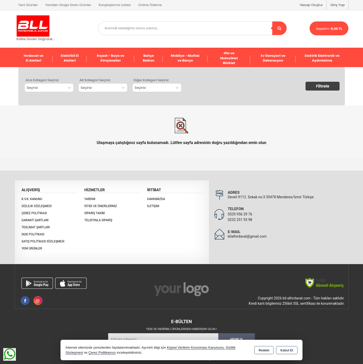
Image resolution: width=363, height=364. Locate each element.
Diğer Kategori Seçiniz (151, 80)
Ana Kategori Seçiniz (42, 80)
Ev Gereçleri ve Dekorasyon (273, 58)
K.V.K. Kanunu (32, 199)
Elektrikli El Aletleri (70, 58)
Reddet (264, 350)
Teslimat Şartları (36, 227)
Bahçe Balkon (148, 58)
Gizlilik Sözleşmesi (37, 206)
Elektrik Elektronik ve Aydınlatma (322, 58)
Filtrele (322, 86)
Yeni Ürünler (32, 248)
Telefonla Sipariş (98, 220)
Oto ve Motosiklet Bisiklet (229, 58)
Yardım (89, 199)
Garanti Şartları (35, 220)
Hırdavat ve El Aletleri (33, 58)
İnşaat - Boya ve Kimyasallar (110, 58)
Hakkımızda (156, 199)
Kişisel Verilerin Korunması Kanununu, (196, 347)
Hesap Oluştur (311, 5)
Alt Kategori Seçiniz (95, 80)
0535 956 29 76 (240, 214)
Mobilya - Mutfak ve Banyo (185, 58)
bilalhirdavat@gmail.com (247, 236)
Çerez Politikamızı (102, 352)
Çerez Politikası (34, 213)
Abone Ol (236, 339)
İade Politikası (33, 234)
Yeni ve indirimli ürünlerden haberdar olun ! (181, 328)
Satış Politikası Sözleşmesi (43, 241)
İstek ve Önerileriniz (100, 206)
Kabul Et (286, 350)
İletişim (153, 206)
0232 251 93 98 (240, 220)
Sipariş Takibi (94, 213)
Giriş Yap (337, 5)
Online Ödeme (150, 5)
